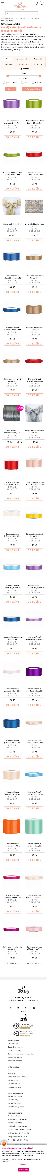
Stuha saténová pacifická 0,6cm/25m (12, 328)
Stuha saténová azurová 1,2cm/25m (12, 587)
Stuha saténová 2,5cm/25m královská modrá (12, 278)
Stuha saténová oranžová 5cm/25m (12, 845)
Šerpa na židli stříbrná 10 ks (34, 432)
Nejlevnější (38, 59)
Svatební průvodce (15, 1096)
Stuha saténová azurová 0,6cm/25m (35, 793)
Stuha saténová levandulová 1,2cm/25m (34, 587)
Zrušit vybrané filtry (32, 89)
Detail (12, 126)
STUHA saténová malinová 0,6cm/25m (12, 896)
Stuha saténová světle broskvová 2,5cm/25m (34, 483)
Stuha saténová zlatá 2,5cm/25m (34, 328)
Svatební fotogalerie (16, 1107)
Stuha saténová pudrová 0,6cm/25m (12, 690)
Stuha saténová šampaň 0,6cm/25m (35, 741)
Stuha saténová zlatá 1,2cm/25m (34, 277)
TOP (6, 59)
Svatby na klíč (13, 1080)
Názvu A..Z (23, 64)
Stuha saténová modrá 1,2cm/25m (12, 638)
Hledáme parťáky (14, 1087)
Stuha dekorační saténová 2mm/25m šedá (12, 433)
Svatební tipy (13, 1100)
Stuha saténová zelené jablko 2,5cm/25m (34, 122)
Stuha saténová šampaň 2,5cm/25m (12, 793)
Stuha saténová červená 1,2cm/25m (35, 173)
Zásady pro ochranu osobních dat (21, 1054)
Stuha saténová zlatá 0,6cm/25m (12, 380)
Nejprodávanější (21, 59)
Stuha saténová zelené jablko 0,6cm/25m (12, 173)
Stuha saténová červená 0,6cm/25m (34, 380)
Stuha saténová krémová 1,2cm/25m (12, 535)
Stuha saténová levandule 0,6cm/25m (34, 638)
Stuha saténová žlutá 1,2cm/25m (34, 535)
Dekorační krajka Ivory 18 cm (34, 225)
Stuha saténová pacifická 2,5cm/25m (12, 741)
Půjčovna (11, 1073)
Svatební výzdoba (14, 1084)
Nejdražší (8, 64)
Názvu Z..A (38, 64)
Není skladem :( (12, 963)
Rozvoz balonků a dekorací (18, 1077)
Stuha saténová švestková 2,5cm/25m (34, 690)
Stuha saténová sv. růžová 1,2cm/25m (34, 948)
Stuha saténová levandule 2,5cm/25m (12, 122)
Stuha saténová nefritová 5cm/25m (34, 845)
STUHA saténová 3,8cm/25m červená (12, 483)
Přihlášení (36, 3)
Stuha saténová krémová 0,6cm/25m (34, 896)
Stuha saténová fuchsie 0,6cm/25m (12, 948)
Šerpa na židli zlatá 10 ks (12, 225)
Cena (23, 76)
